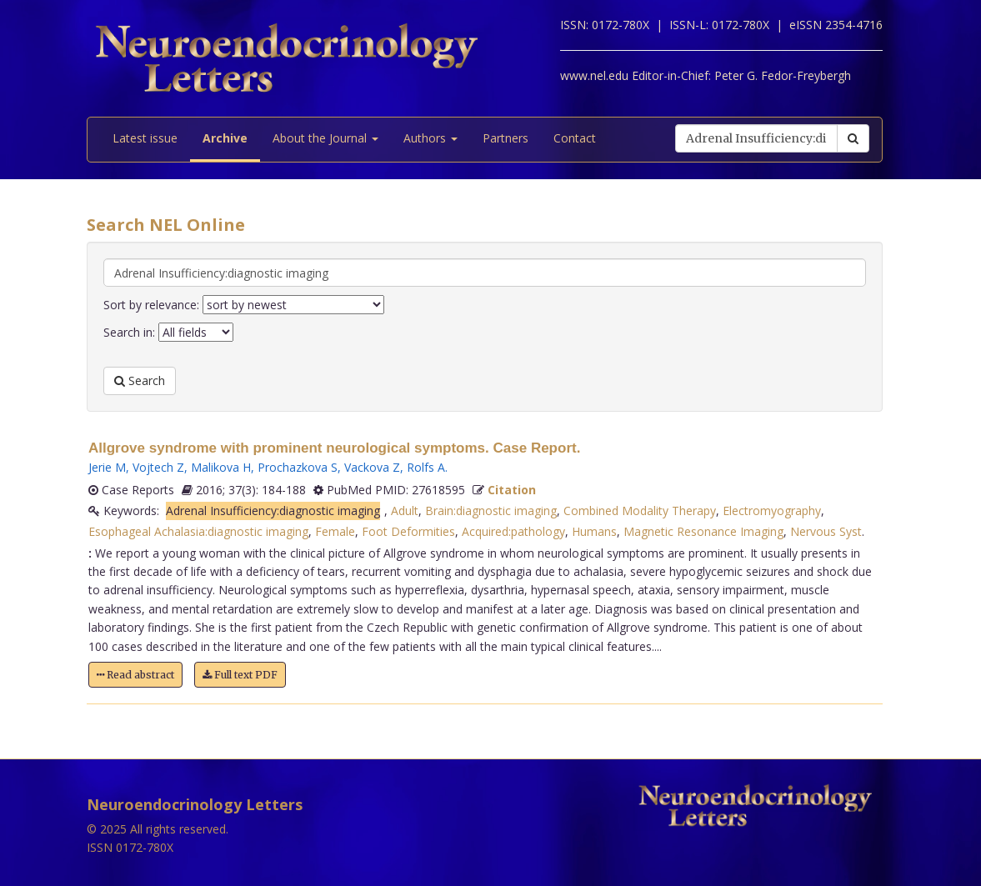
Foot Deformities (408, 531)
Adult (404, 510)
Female (335, 531)
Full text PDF (240, 674)
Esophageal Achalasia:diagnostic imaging (198, 531)
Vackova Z (372, 467)
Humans (594, 531)
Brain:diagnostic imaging (491, 510)
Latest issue (145, 138)
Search (139, 380)
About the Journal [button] (325, 138)
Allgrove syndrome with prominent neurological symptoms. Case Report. (334, 448)
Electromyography (772, 510)
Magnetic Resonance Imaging (703, 531)
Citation (512, 490)
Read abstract (135, 674)
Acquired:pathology (513, 531)
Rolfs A (426, 467)
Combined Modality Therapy (639, 510)
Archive (225, 138)
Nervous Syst (826, 531)
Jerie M (107, 467)
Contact (574, 138)
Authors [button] (430, 138)
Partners (505, 138)
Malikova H (221, 467)
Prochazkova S (298, 467)
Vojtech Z (158, 467)
